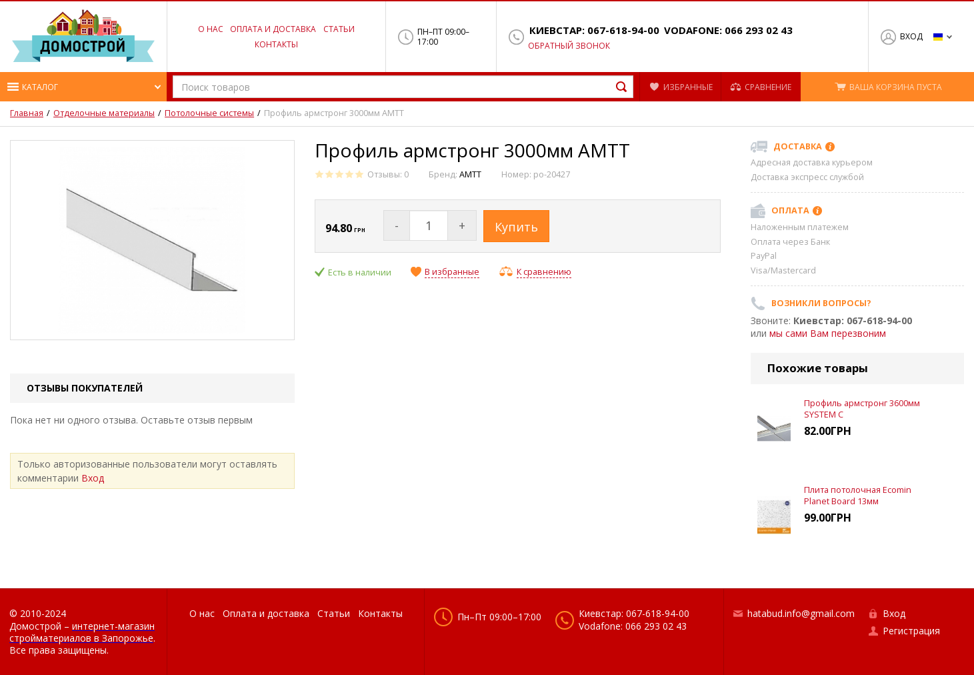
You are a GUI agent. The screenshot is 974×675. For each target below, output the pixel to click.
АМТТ (470, 174)
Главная (26, 113)
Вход (911, 36)
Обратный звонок (569, 46)
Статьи (339, 29)
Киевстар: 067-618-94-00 (594, 30)
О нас (210, 29)
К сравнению (544, 271)
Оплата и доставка (273, 29)
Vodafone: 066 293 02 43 (728, 30)
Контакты (276, 44)
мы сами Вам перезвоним (827, 333)
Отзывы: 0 (388, 174)
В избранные (452, 272)
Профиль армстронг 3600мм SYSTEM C (862, 409)
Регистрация (911, 630)
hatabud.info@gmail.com (801, 613)
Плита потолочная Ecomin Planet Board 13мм (857, 495)
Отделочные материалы (104, 113)
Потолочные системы (209, 113)
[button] (83, 86)
